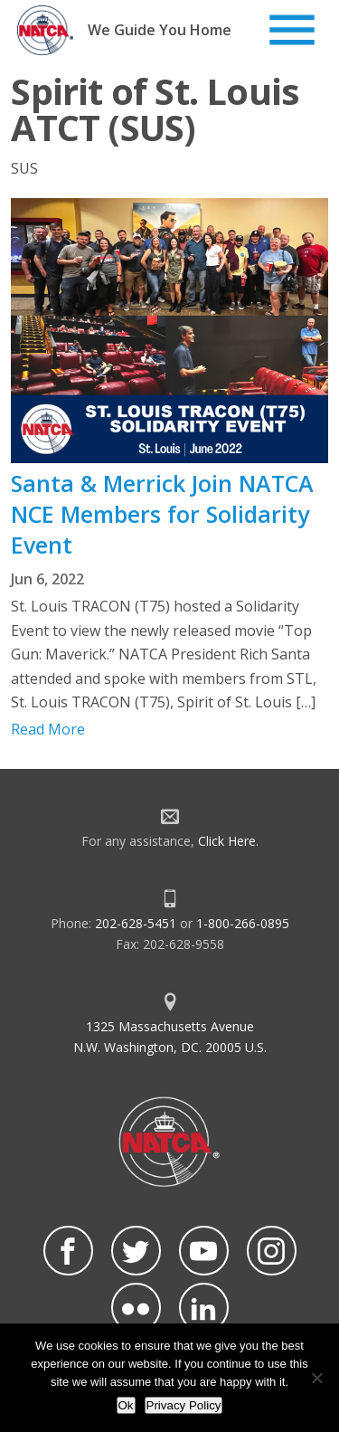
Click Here (227, 840)
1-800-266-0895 (242, 923)
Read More (48, 729)
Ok (126, 1405)
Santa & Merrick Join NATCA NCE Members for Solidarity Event (162, 514)
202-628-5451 (135, 923)
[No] (316, 1378)
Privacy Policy (183, 1405)
